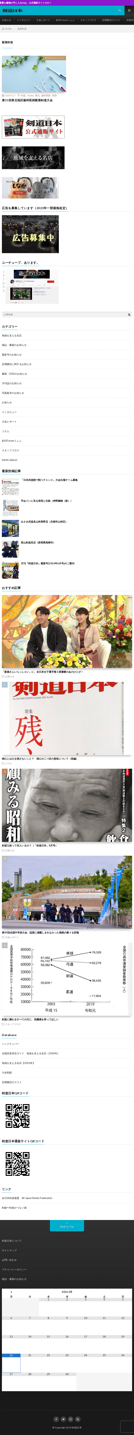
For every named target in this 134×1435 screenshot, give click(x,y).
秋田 (54, 95)
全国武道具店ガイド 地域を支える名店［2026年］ (31, 1053)
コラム (5, 431)
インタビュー (24, 20)
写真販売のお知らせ (13, 392)
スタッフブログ (88, 20)
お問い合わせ (9, 1259)
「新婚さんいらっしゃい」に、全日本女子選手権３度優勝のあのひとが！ (42, 671)
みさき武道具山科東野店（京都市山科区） (44, 521)
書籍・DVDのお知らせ (14, 373)
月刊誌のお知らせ (12, 383)
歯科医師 (45, 95)
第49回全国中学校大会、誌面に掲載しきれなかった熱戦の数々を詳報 (40, 932)
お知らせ (6, 20)
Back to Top (67, 1226)
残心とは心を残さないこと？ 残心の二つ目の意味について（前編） (40, 758)
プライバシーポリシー (14, 1269)
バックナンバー (10, 1043)
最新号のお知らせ (12, 354)
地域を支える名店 (12, 335)
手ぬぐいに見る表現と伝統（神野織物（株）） (47, 500)
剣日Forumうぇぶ (65, 20)
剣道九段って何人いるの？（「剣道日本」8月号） (30, 845)
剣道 (23, 95)
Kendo (30, 95)
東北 (37, 95)
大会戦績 (7, 1072)
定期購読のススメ (111, 20)
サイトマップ (9, 1250)
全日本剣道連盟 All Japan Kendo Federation (27, 1197)
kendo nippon (9, 459)
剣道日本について (12, 1240)
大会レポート (43, 20)
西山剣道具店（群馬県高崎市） (38, 542)
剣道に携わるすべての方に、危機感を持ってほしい (30, 1019)
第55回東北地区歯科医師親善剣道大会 (27, 100)
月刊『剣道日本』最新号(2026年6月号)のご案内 (47, 563)
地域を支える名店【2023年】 (18, 1062)
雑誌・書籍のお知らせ (14, 344)
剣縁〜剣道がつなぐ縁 (14, 1207)
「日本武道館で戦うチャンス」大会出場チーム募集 (49, 479)
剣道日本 (77, 1427)
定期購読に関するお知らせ (17, 364)
